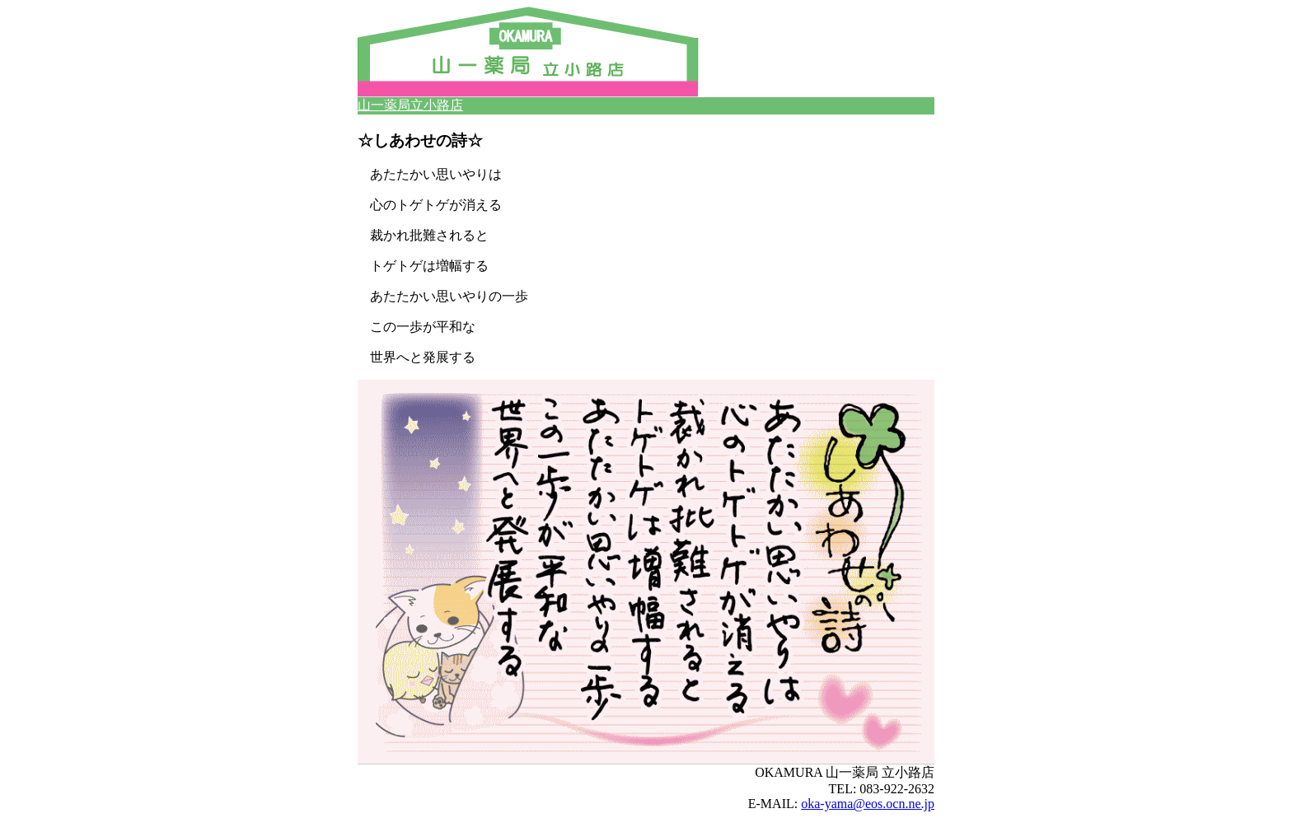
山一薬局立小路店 (410, 105)
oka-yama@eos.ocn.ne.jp (867, 804)
